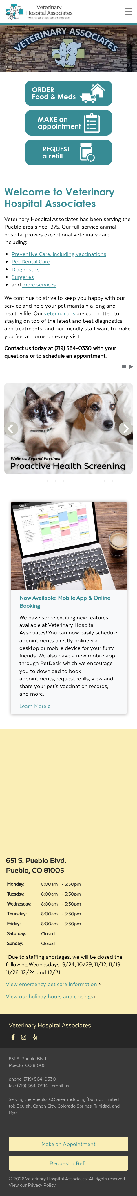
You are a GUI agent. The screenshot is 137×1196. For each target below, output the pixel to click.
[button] (68, 93)
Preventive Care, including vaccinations (59, 253)
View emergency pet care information (51, 984)
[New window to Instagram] (24, 1037)
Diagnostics (26, 269)
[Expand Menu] (129, 12)
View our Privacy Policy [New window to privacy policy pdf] (32, 1185)
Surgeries (23, 276)
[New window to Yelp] (35, 1037)
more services (39, 284)
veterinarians (59, 313)
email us (60, 1085)
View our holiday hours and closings (49, 996)
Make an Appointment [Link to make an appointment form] (68, 1144)
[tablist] (68, 481)
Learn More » (34, 706)
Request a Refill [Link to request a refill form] (69, 1163)
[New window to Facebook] (13, 1037)
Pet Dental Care (31, 261)
